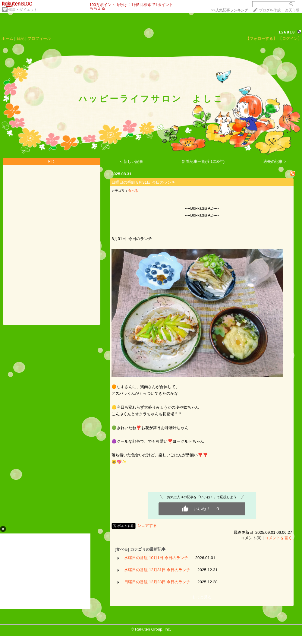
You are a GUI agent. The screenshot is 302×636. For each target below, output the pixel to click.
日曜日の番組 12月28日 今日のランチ (157, 582)
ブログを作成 (270, 10)
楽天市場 (292, 10)
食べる (133, 190)
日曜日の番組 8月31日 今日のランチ (143, 182)
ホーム (7, 38)
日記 (20, 38)
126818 (286, 32)
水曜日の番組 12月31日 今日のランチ (157, 570)
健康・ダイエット (22, 10)
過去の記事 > (274, 161)
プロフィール (39, 38)
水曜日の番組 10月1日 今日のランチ (156, 557)
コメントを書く (278, 538)
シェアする (147, 525)
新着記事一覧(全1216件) (203, 161)
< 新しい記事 (131, 161)
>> (229, 10)
